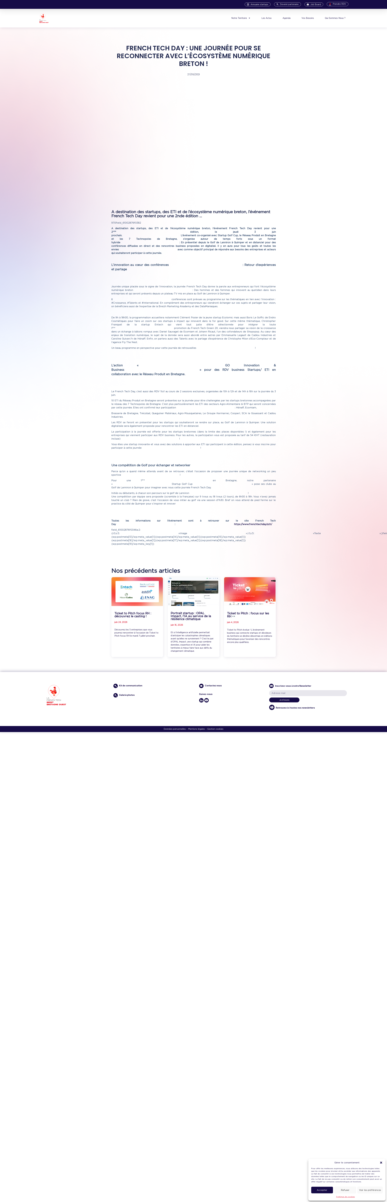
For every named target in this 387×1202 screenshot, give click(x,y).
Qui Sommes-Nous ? (335, 18)
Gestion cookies (215, 729)
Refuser (345, 1190)
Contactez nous (213, 685)
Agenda (287, 18)
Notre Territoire (240, 18)
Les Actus (266, 18)
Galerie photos (127, 695)
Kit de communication (130, 685)
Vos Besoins (308, 18)
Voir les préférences (370, 1190)
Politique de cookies (345, 1197)
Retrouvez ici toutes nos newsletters (294, 707)
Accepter (322, 1190)
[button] (381, 1162)
